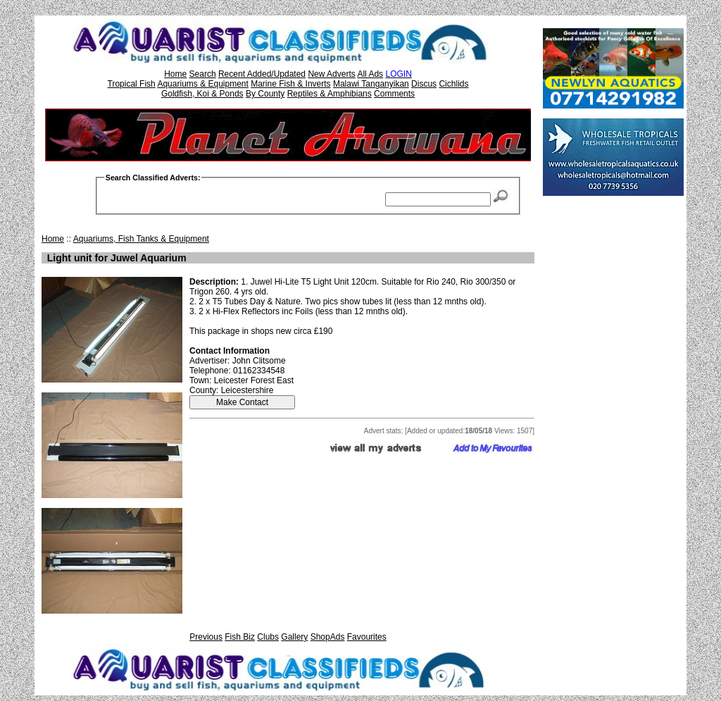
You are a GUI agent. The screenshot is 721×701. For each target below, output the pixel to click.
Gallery (294, 637)
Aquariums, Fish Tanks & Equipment (141, 239)
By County (265, 94)
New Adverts (331, 74)
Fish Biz (240, 637)
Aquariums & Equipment (202, 84)
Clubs (268, 637)
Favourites (367, 637)
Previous (205, 637)
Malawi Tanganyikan (371, 84)
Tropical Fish (132, 84)
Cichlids (453, 84)
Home (175, 74)
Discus (424, 84)
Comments (394, 94)
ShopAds (328, 637)
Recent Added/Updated (262, 74)
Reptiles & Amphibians (329, 94)
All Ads (370, 74)
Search (202, 74)
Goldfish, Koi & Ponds (202, 94)
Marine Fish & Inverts (290, 84)
